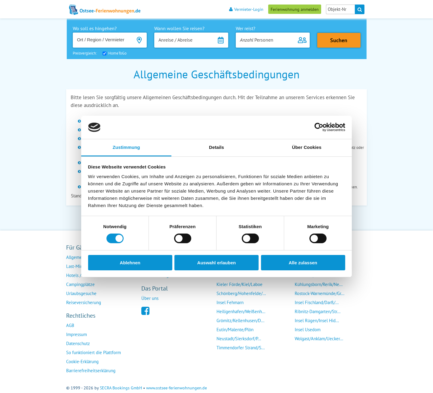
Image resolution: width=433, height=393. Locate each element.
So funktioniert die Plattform (93, 352)
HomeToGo (117, 53)
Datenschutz (78, 343)
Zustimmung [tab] (126, 147)
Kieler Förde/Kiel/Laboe (239, 284)
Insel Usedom (308, 329)
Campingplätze (80, 284)
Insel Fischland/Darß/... (317, 302)
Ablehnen (130, 262)
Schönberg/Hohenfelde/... (241, 293)
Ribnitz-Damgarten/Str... (317, 311)
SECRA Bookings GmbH (121, 388)
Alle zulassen (303, 262)
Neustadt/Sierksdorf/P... (238, 338)
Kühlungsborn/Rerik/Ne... (318, 284)
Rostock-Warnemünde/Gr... (319, 293)
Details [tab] (216, 147)
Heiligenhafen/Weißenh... (240, 311)
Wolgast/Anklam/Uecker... (319, 338)
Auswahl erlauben (216, 262)
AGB (70, 325)
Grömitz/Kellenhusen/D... (240, 320)
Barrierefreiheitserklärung (90, 370)
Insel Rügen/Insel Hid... (317, 320)
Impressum (76, 334)
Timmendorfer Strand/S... (240, 348)
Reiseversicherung (83, 302)
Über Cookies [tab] (306, 147)
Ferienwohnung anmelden (295, 9)
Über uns (149, 298)
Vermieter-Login (246, 9)
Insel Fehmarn (230, 302)
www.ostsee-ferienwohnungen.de (176, 388)
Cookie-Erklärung (82, 361)
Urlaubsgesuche (81, 293)
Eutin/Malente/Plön (234, 329)
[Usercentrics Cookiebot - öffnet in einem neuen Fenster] (319, 127)
